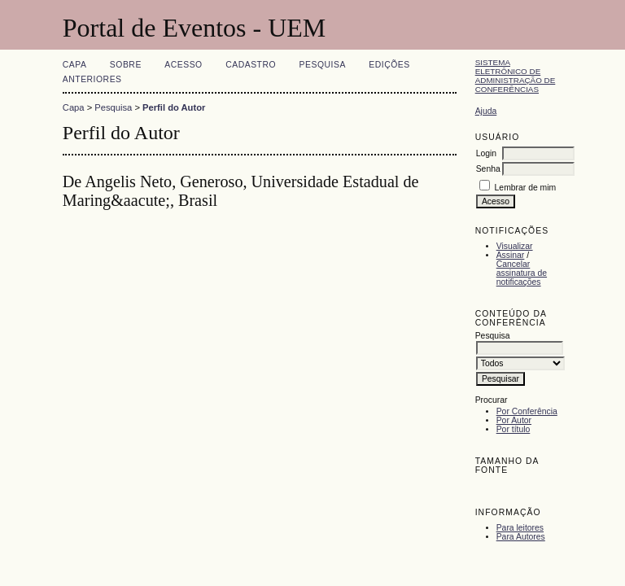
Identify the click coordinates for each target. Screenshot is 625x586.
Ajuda (486, 111)
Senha (488, 168)
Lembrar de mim (526, 187)
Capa (75, 64)
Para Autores (520, 536)
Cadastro (250, 64)
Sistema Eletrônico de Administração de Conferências (515, 76)
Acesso (183, 64)
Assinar (510, 255)
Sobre (126, 64)
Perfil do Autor (173, 107)
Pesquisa (322, 64)
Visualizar (514, 246)
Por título (513, 429)
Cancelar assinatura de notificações (521, 273)
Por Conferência (526, 411)
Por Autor (513, 420)
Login (486, 153)
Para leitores (520, 527)
